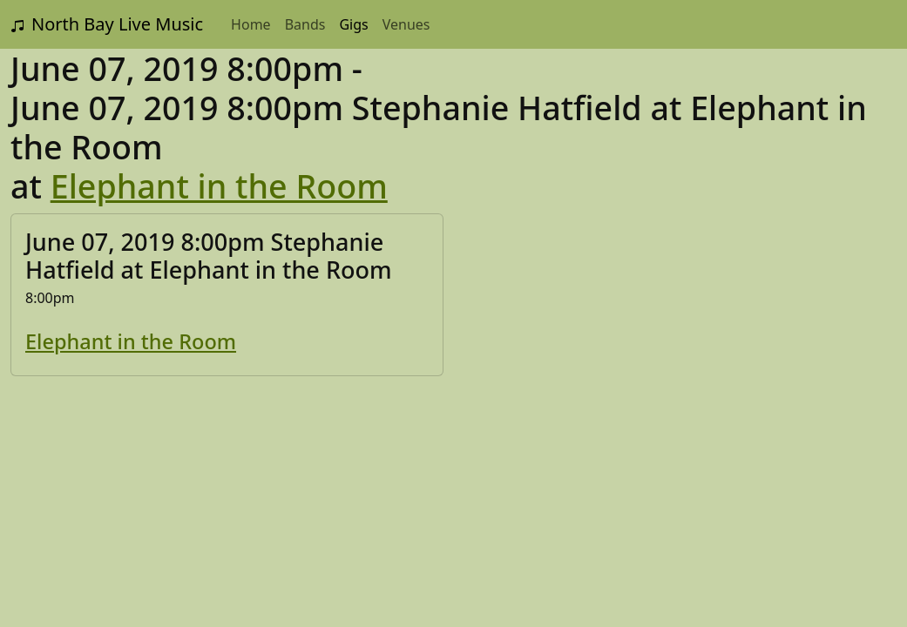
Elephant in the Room (219, 186)
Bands (305, 24)
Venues (406, 24)
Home (251, 24)
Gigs (353, 24)
